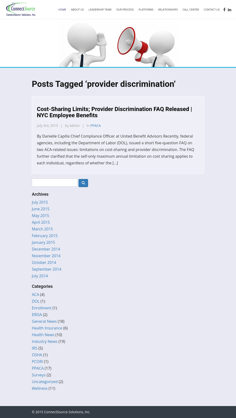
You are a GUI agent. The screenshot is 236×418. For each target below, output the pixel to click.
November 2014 (46, 255)
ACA (35, 294)
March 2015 (42, 229)
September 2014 (46, 269)
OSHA (37, 354)
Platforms (146, 9)
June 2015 (41, 209)
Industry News (44, 341)
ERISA (37, 314)
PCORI (37, 361)
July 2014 (40, 276)
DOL (35, 301)
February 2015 (45, 235)
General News (44, 321)
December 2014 (46, 249)
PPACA (95, 125)
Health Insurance (47, 328)
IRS (34, 348)
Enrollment (41, 308)
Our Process (125, 9)
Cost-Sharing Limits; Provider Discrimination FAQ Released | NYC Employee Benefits (114, 112)
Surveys (39, 375)
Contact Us (212, 9)
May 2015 (40, 215)
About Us (77, 9)
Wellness (40, 388)
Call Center (191, 9)
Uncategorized (45, 381)
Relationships (168, 9)
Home (62, 9)
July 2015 (40, 202)
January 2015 (43, 242)
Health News (43, 334)
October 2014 (44, 262)
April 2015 (41, 222)
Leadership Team (100, 9)
